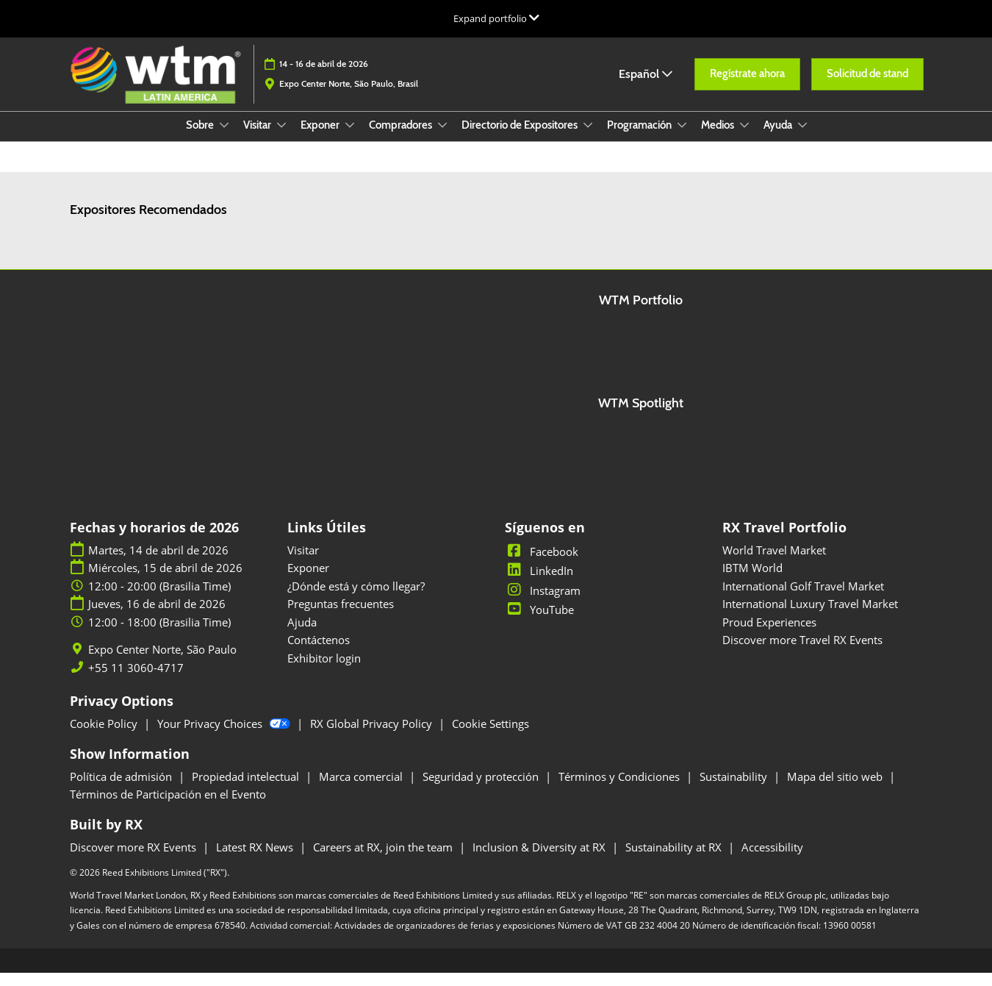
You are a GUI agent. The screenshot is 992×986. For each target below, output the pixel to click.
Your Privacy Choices (225, 736)
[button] (747, 88)
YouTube (539, 622)
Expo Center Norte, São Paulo (162, 663)
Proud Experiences (769, 635)
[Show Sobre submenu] (224, 139)
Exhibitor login (324, 671)
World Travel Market (774, 563)
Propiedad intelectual (247, 789)
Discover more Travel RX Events (802, 653)
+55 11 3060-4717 (136, 681)
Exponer (321, 139)
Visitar (258, 139)
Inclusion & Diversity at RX (540, 860)
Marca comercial (362, 789)
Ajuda (302, 635)
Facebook (541, 564)
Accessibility (772, 860)
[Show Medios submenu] (744, 139)
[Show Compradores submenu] (442, 139)
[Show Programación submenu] (681, 139)
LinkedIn (539, 583)
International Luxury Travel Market (810, 617)
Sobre (201, 139)
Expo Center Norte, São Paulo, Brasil (348, 97)
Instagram (543, 603)
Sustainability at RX (675, 860)
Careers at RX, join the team (384, 860)
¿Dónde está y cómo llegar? (356, 599)
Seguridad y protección (482, 789)
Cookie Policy (105, 736)
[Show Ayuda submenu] (802, 139)
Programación (640, 139)
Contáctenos (318, 653)
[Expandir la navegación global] (496, 18)
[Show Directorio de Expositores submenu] (587, 139)
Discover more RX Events (134, 860)
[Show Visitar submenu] (281, 139)
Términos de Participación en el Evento (168, 807)
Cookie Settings (490, 736)
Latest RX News (256, 860)
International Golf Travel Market (803, 599)
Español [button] (645, 88)
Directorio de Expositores (520, 139)
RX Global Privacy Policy (372, 736)
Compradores (401, 139)
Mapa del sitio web (836, 789)
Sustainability (735, 789)
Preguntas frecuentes (340, 617)
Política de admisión (122, 789)
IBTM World (752, 581)
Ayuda (778, 139)
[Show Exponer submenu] (349, 139)
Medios (718, 139)
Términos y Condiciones (620, 789)
